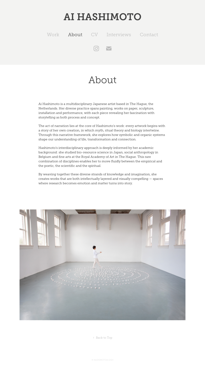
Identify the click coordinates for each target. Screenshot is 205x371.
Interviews (119, 34)
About (75, 34)
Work (53, 34)
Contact (149, 34)
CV (94, 34)
